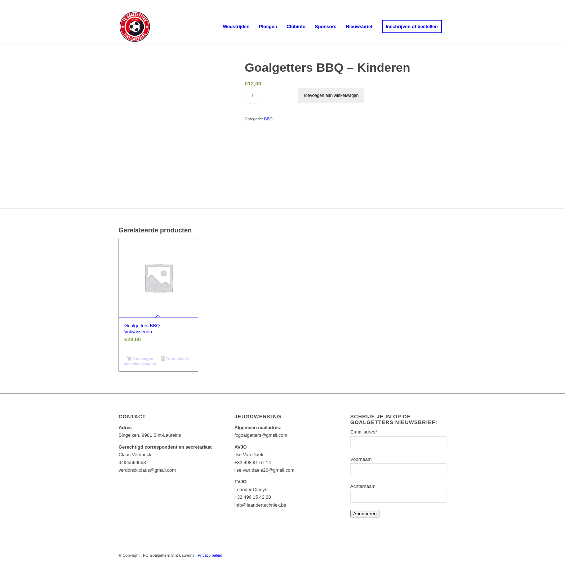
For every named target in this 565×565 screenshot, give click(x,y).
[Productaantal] (252, 95)
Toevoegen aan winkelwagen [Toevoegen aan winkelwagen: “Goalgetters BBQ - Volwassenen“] (140, 361)
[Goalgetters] (135, 26)
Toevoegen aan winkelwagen (331, 95)
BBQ (268, 119)
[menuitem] (236, 26)
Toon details (175, 359)
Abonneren (365, 513)
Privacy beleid (209, 555)
